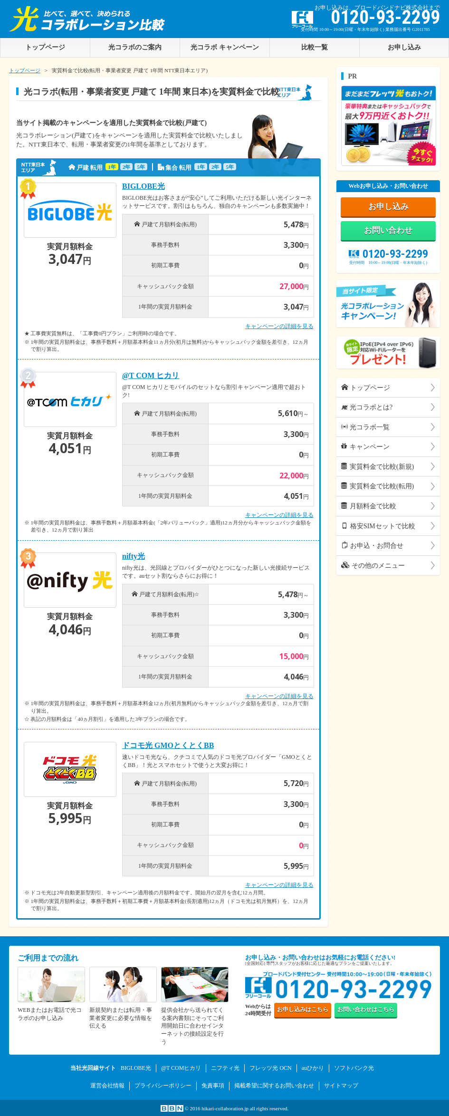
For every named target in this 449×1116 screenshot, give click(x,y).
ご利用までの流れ (48, 958)
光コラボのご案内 (135, 47)
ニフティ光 (225, 1068)
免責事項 (212, 1085)
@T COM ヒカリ (150, 375)
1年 (112, 167)
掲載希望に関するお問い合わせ (274, 1085)
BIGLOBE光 (143, 186)
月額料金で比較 (368, 507)
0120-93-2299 (388, 255)
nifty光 (133, 556)
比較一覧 (314, 47)
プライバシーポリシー (162, 1085)
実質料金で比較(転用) (377, 487)
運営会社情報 (107, 1085)
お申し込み (404, 47)
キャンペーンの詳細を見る (279, 326)
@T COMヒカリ (181, 1068)
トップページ (24, 70)
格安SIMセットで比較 (378, 527)
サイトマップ (341, 1085)
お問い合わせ (388, 231)
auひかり (313, 1068)
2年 (127, 167)
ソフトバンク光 (354, 1068)
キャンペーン (365, 448)
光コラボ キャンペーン (225, 47)
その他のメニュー (373, 567)
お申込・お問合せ (372, 547)
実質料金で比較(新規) (377, 468)
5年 (141, 167)
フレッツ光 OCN (270, 1068)
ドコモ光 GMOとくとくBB (168, 745)
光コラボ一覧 (365, 428)
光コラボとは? (366, 408)
